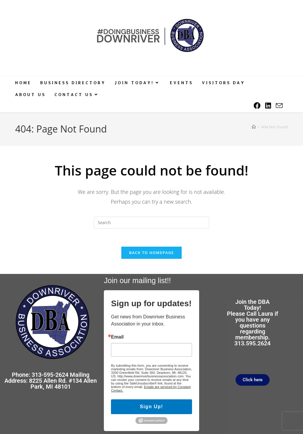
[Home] (254, 127)
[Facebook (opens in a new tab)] (257, 105)
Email (117, 337)
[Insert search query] (151, 223)
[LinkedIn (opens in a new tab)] (268, 105)
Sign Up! (151, 406)
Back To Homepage (151, 252)
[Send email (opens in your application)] (279, 105)
